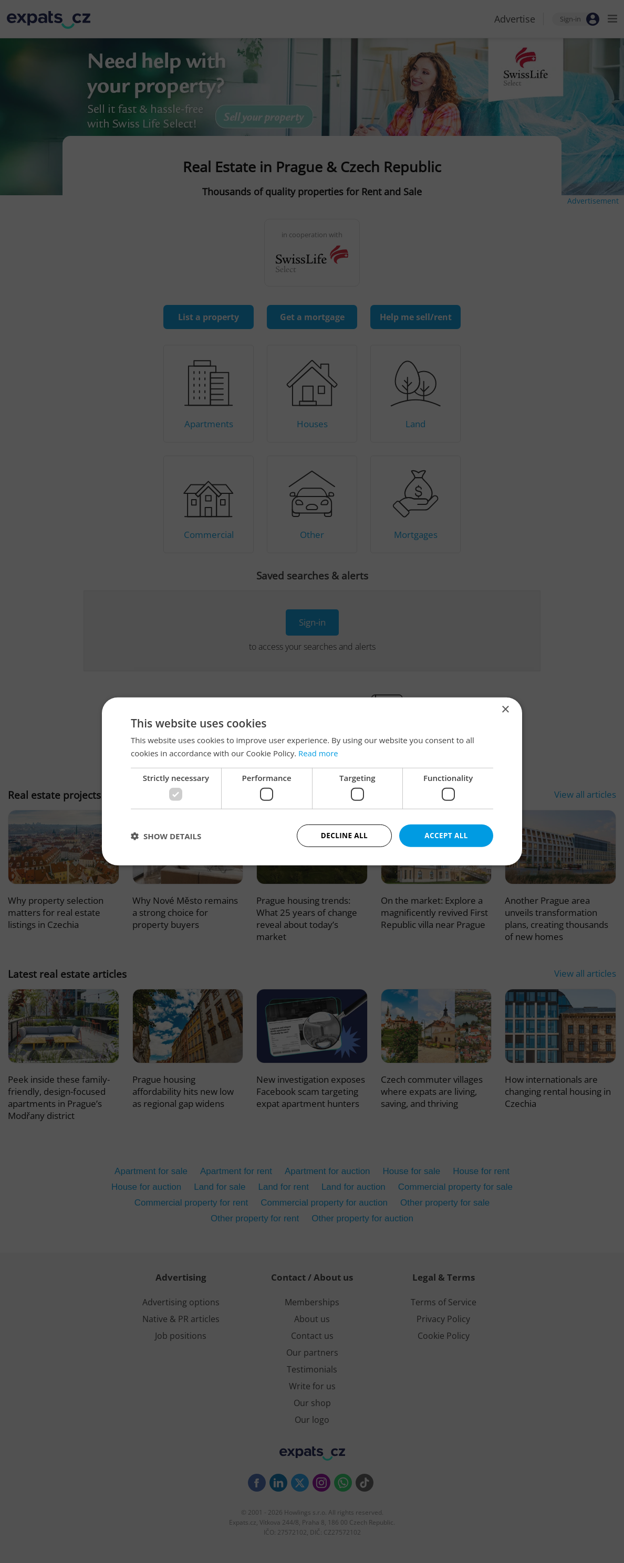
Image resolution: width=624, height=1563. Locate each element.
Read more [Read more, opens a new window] (318, 752)
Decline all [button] (344, 835)
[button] (166, 836)
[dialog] (312, 781)
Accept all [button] (446, 835)
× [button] (505, 709)
